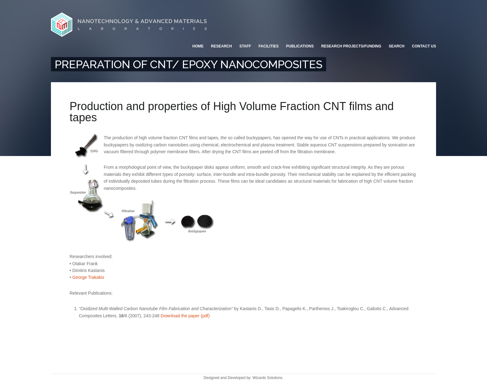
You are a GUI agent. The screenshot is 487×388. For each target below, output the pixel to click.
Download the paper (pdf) (185, 315)
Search (397, 46)
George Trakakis (88, 277)
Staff (245, 46)
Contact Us (424, 46)
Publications (300, 46)
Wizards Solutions (267, 378)
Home (197, 46)
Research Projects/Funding (351, 46)
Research (221, 46)
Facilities (268, 46)
